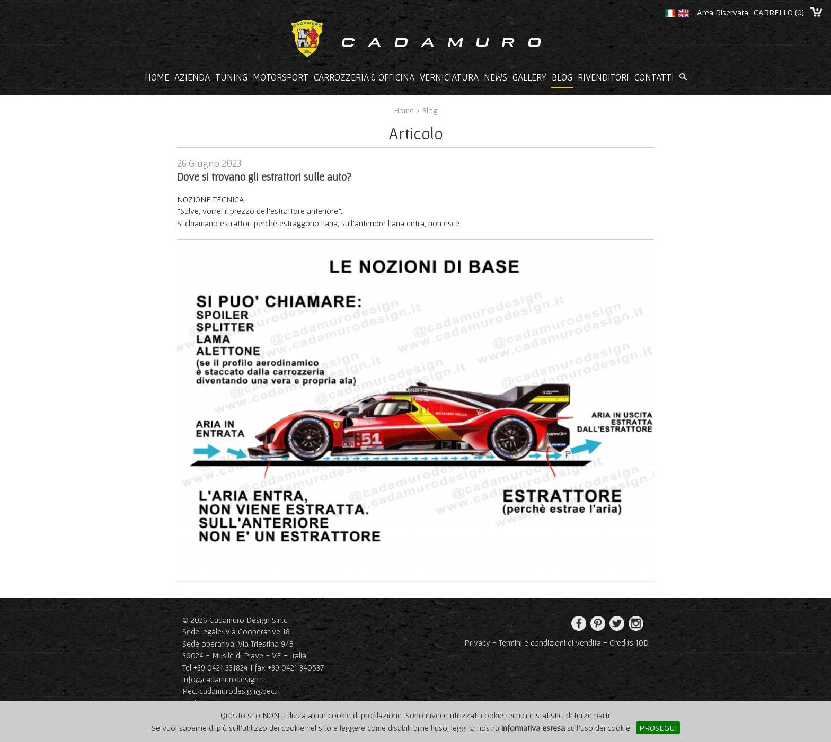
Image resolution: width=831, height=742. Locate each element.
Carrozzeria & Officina (364, 77)
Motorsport (280, 77)
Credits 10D (629, 642)
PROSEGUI (658, 727)
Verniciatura (449, 77)
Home (157, 77)
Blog (562, 77)
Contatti (654, 77)
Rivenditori (603, 77)
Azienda (192, 77)
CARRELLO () (779, 12)
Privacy (477, 642)
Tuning (231, 77)
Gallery (529, 77)
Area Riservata (722, 12)
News (495, 77)
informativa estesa (533, 727)
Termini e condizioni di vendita (550, 642)
